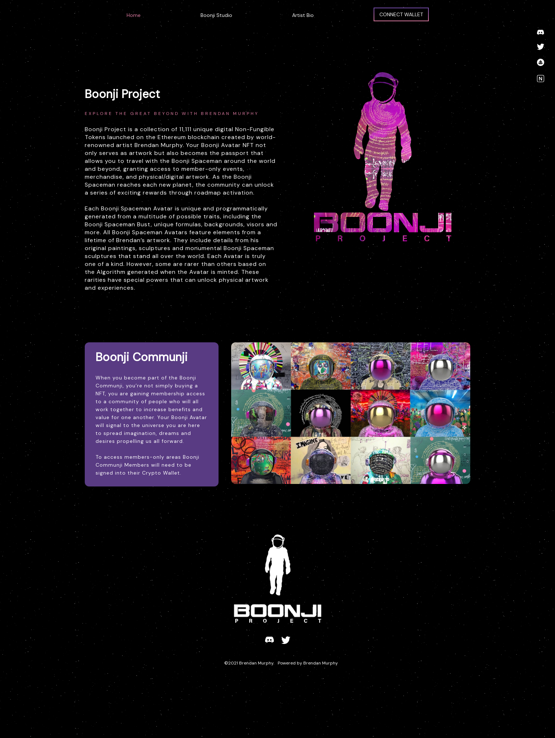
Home (134, 15)
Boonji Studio (216, 15)
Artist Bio (303, 15)
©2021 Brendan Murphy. (249, 663)
